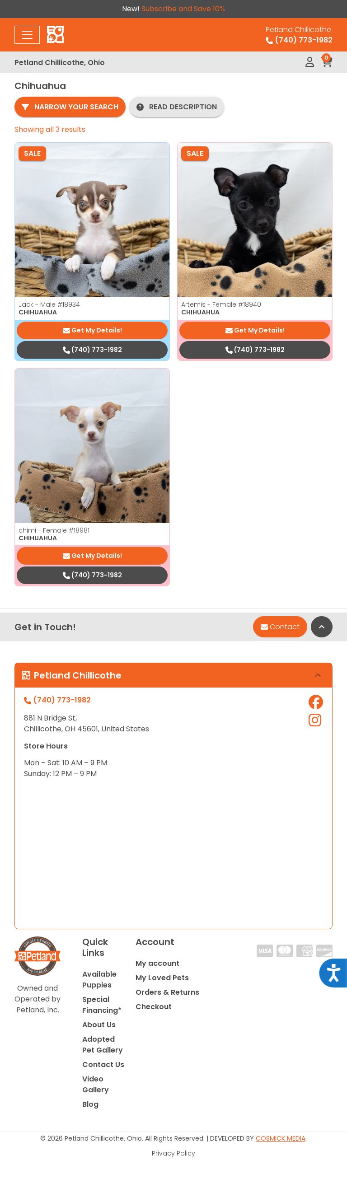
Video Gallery (95, 1084)
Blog (90, 1104)
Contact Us (103, 1064)
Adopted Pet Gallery (102, 1044)
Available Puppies (99, 979)
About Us (99, 1025)
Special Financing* (102, 1004)
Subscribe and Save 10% (183, 9)
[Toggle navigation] (27, 35)
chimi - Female (54, 530)
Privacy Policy (173, 1153)
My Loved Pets (162, 978)
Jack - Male (49, 304)
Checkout (154, 1006)
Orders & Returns (167, 992)
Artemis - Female (221, 304)
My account (157, 963)
